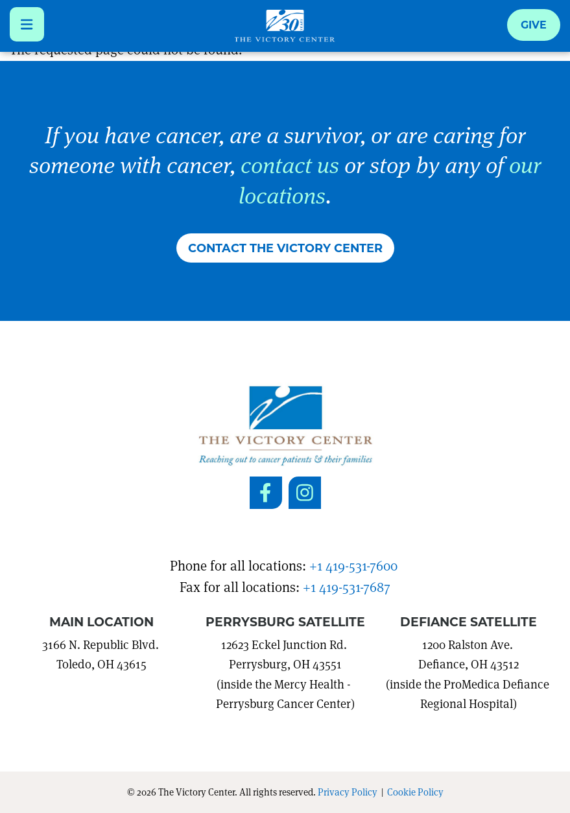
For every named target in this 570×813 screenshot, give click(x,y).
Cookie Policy (415, 791)
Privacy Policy (347, 791)
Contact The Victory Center (285, 247)
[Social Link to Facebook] (266, 493)
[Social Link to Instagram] (305, 493)
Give (534, 24)
